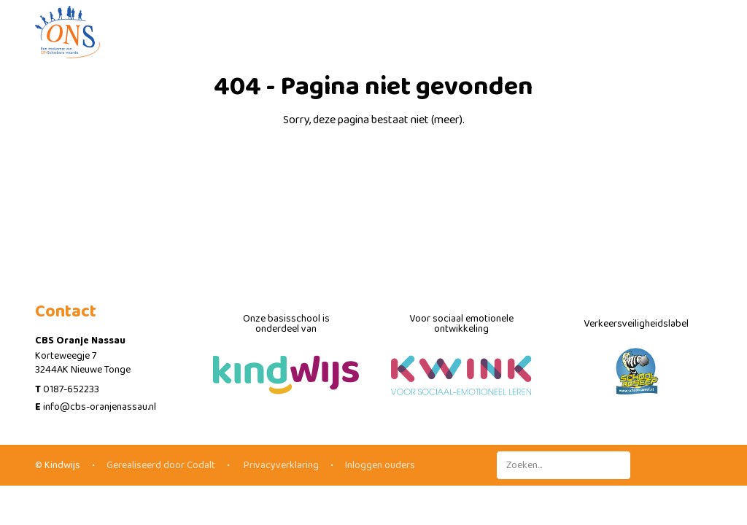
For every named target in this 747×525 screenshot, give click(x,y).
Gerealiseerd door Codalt (161, 465)
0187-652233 (71, 389)
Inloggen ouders (380, 465)
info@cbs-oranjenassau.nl (99, 407)
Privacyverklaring (280, 465)
